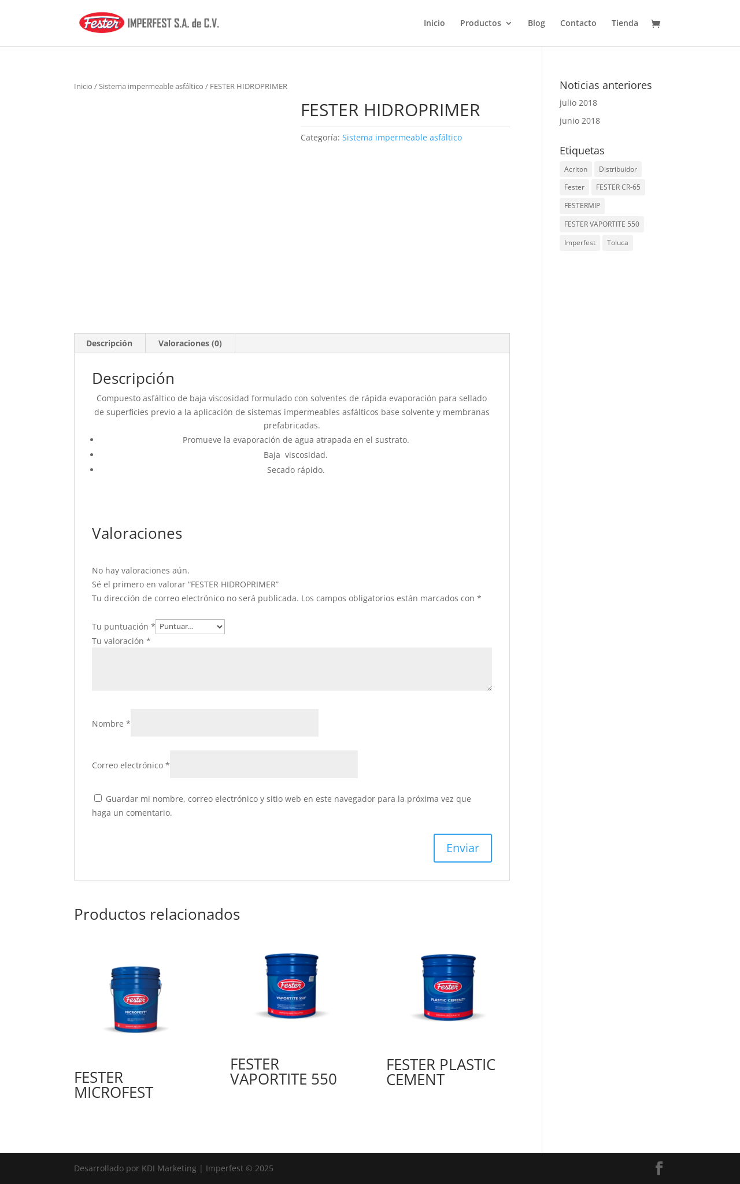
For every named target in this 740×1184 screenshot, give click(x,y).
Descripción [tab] (109, 343)
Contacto (578, 23)
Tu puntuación (124, 625)
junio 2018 (580, 120)
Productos (480, 23)
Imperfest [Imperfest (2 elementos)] (579, 242)
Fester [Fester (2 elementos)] (574, 187)
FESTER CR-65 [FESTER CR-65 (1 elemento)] (618, 187)
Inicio (434, 23)
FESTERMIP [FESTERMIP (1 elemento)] (582, 205)
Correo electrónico (131, 765)
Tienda (625, 23)
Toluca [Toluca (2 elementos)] (617, 242)
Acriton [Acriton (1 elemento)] (575, 169)
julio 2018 (578, 102)
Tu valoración (121, 640)
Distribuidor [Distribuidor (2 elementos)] (618, 169)
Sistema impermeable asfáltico (151, 86)
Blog (536, 23)
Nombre (111, 723)
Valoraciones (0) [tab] (190, 343)
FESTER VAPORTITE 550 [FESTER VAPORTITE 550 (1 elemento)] (601, 224)
